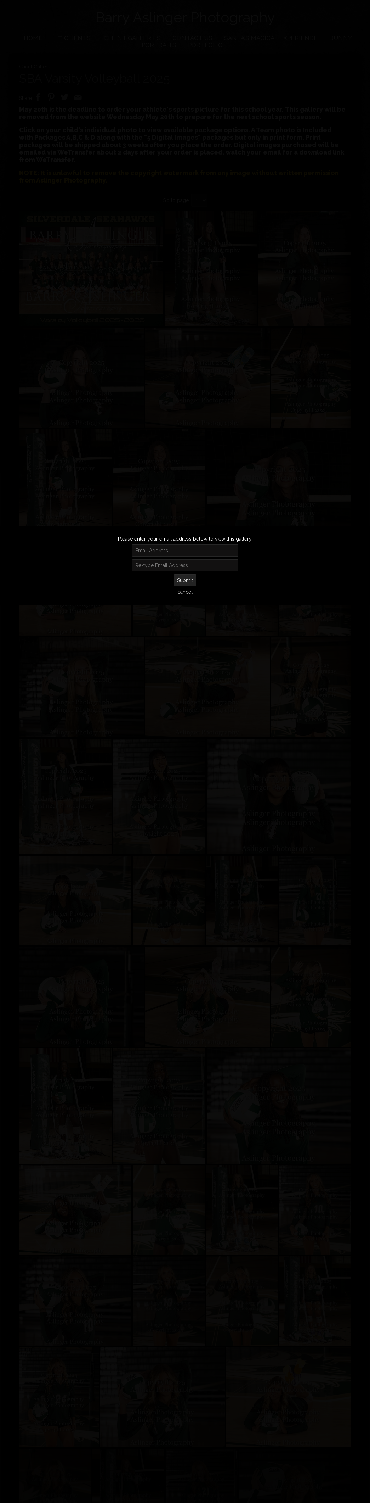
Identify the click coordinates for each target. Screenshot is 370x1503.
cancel (185, 592)
